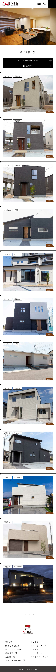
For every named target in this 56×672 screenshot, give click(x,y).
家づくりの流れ (12, 645)
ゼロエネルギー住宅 (14, 649)
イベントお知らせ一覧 (15, 660)
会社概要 (35, 649)
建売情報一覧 (11, 653)
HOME (8, 642)
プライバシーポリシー (40, 656)
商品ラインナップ (38, 645)
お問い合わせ (36, 653)
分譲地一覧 (10, 656)
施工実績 (35, 642)
